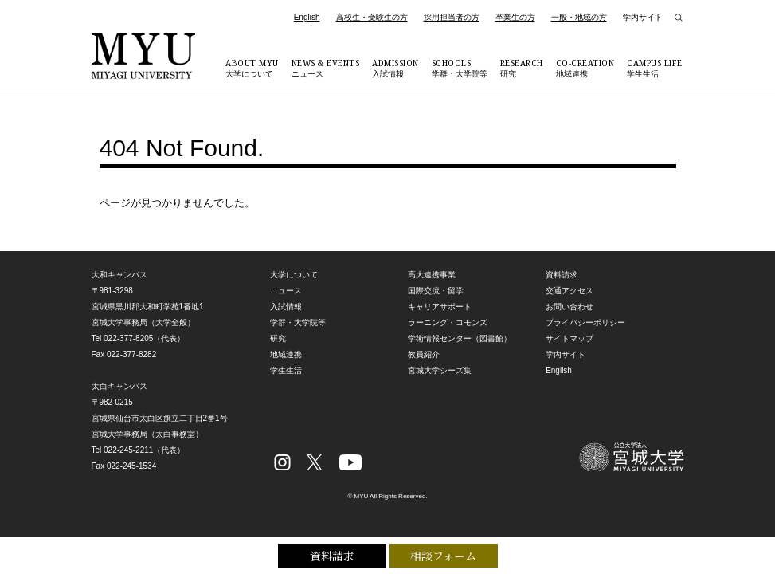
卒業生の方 (515, 17)
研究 (521, 67)
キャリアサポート (440, 306)
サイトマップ (569, 338)
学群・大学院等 (459, 67)
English (307, 17)
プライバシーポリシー (585, 322)
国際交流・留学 (436, 290)
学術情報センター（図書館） (459, 338)
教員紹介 (424, 354)
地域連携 (585, 67)
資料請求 (332, 556)
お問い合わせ (569, 306)
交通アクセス (569, 290)
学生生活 (655, 67)
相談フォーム (443, 556)
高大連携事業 (432, 274)
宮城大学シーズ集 (440, 370)
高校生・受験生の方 (372, 17)
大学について (252, 67)
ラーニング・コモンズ (447, 322)
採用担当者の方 (451, 17)
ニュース (326, 67)
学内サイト (643, 17)
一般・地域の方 (579, 17)
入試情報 (395, 67)
